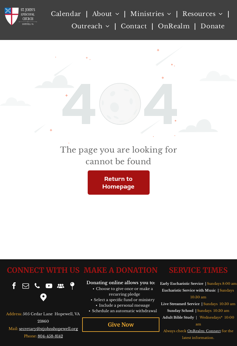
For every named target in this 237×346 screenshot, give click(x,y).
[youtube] (49, 286)
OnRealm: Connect (204, 331)
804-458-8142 (50, 336)
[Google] (43, 298)
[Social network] (61, 286)
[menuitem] (67, 14)
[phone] (37, 286)
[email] (26, 286)
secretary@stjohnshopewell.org (48, 328)
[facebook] (14, 286)
